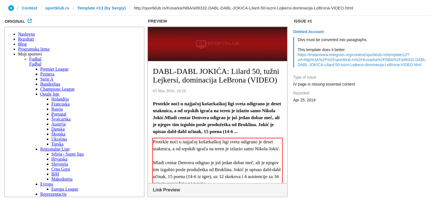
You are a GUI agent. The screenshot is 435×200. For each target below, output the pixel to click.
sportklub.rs (57, 8)
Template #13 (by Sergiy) (101, 8)
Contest (29, 8)
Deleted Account (308, 31)
